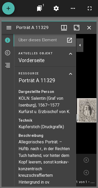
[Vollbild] (89, 8)
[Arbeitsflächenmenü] (56, 8)
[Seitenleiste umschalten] (9, 27)
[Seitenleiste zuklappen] (80, 45)
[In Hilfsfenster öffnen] (69, 40)
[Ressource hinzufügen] (8, 8)
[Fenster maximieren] (76, 27)
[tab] (8, 40)
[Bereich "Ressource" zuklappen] (70, 74)
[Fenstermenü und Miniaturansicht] (64, 27)
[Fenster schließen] (89, 27)
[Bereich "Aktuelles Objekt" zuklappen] (70, 54)
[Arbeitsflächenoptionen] (73, 8)
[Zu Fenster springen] (39, 8)
